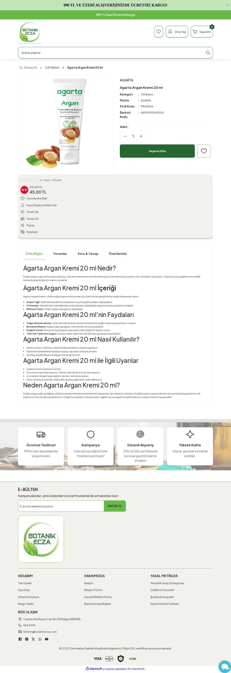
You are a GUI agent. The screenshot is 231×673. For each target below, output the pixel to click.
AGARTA (146, 100)
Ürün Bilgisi (34, 255)
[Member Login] (173, 31)
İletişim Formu (93, 591)
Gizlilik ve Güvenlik (162, 591)
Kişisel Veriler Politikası (164, 605)
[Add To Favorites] (204, 151)
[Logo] (29, 31)
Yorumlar (60, 255)
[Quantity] (133, 136)
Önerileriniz (118, 255)
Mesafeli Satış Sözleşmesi (167, 584)
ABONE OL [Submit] (115, 507)
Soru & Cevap (88, 255)
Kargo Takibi (26, 605)
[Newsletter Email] (72, 507)
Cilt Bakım (147, 94)
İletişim (89, 584)
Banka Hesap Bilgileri (97, 605)
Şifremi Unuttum (28, 598)
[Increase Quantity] (143, 136)
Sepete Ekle (157, 151)
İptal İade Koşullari (162, 598)
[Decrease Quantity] (123, 136)
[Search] (115, 52)
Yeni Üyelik (25, 584)
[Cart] (200, 31)
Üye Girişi (24, 591)
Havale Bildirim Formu (98, 598)
